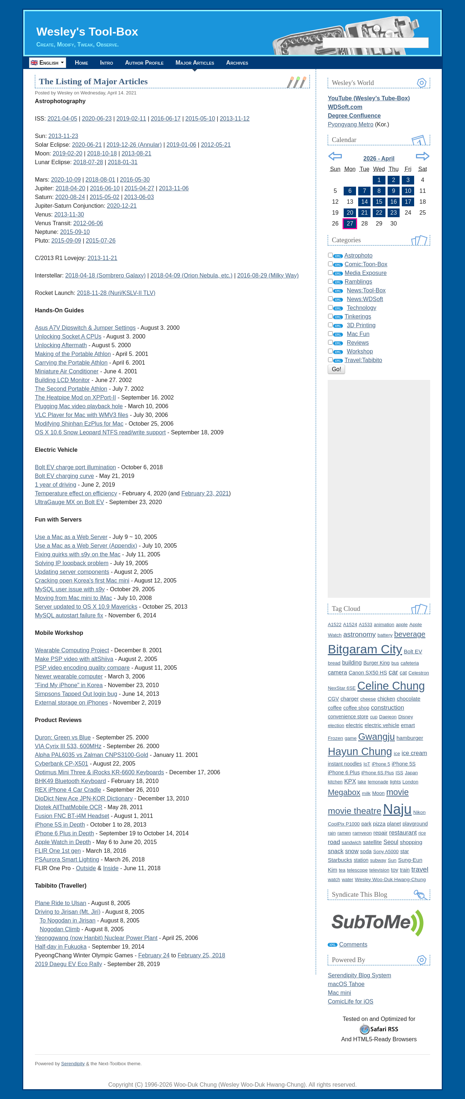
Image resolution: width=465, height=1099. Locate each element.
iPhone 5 (381, 764)
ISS (399, 772)
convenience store (348, 716)
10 (408, 191)
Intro (106, 63)
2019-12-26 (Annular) (134, 145)
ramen (344, 833)
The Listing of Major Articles (93, 81)
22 (379, 213)
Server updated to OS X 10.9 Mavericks (86, 607)
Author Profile (144, 63)
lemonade (378, 781)
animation (384, 624)
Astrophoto (358, 255)
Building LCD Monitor (62, 380)
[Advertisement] (379, 489)
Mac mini (339, 993)
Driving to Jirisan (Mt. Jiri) (67, 912)
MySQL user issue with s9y (70, 589)
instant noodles (345, 764)
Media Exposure (366, 273)
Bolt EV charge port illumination (75, 467)
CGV (333, 699)
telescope (357, 870)
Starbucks (340, 860)
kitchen (335, 781)
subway (378, 860)
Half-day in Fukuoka (60, 947)
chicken (386, 699)
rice (422, 833)
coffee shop (356, 708)
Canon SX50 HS (368, 673)
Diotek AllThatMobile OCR (68, 807)
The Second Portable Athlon (71, 389)
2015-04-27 (139, 188)
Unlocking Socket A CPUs (68, 336)
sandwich (351, 842)
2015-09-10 (75, 232)
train (405, 870)
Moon (378, 793)
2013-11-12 (235, 118)
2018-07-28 (88, 162)
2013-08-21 (136, 153)
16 (394, 202)
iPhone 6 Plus (344, 772)
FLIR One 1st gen (58, 851)
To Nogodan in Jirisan (68, 920)
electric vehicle (382, 725)
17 (408, 202)
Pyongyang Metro (350, 124)
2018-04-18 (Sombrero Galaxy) (105, 275)
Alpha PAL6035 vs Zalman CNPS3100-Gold (91, 755)
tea (342, 870)
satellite (372, 842)
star (404, 851)
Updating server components (72, 572)
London (410, 781)
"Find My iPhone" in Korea (69, 685)
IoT (366, 764)
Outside (86, 868)
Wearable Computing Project (72, 650)
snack (335, 851)
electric (354, 725)
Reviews (358, 343)
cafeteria (410, 663)
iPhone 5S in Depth (60, 825)
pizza (379, 824)
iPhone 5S (404, 764)
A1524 (350, 624)
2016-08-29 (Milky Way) (268, 275)
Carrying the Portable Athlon (71, 363)
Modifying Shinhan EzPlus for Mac (79, 424)
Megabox (344, 792)
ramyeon (362, 833)
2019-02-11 (131, 118)
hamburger (409, 738)
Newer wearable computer (69, 676)
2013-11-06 (174, 188)
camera (337, 672)
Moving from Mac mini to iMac (73, 598)
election (336, 725)
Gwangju (376, 736)
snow (352, 851)
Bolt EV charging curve (64, 476)
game (351, 738)
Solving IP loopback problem (72, 563)
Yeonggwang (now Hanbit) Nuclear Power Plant (96, 938)
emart (408, 725)
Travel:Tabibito (363, 360)
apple (402, 624)
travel (419, 869)
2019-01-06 (181, 145)
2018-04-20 (70, 188)
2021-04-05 (62, 118)
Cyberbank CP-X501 (61, 764)
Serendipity (73, 1063)
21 (364, 213)
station (361, 860)
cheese (368, 699)
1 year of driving (55, 485)
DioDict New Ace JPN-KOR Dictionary (84, 798)
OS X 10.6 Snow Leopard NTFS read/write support (100, 432)
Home (81, 63)
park (366, 824)
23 (394, 213)
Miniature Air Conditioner (66, 371)
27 (350, 223)
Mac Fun (358, 334)
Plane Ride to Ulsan (60, 903)
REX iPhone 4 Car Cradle (68, 790)
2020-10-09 (66, 180)
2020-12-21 (122, 206)
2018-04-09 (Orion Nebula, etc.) (191, 275)
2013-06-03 (139, 197)
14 (364, 202)
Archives (237, 63)
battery (385, 635)
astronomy (359, 634)
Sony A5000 (386, 851)
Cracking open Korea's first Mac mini (82, 580)
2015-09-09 (66, 241)
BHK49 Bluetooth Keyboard (70, 781)
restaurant (403, 832)
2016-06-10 (105, 188)
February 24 (154, 955)
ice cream (414, 753)
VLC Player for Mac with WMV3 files (81, 415)
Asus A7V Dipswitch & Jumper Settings (85, 328)
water (347, 879)
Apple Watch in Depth (63, 842)
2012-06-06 (88, 223)
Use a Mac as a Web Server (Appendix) (86, 546)
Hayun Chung (360, 751)
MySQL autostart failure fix (69, 615)
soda (366, 851)
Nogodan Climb (60, 929)
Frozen (335, 738)
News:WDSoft (365, 299)
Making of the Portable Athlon (73, 354)
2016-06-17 (166, 118)
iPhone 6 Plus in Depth (64, 833)
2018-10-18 (102, 153)
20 (350, 213)
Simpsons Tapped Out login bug (76, 694)
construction (387, 707)
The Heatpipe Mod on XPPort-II (75, 397)
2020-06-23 (97, 118)
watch (334, 879)
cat (403, 673)
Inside (111, 868)
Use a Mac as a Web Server (71, 537)
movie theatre (354, 811)
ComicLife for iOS (350, 1001)
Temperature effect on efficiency (76, 493)
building (352, 663)
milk (366, 793)
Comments (353, 944)
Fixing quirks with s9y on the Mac (78, 554)
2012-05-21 (216, 145)
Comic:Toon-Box (366, 264)
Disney (405, 716)
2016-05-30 (135, 180)
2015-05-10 (200, 118)
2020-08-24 (70, 197)
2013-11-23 (63, 136)
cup (373, 716)
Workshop (360, 351)
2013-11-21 (102, 258)
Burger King (376, 663)
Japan (411, 772)
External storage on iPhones (71, 702)
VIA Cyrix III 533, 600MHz (68, 746)
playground (415, 824)
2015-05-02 (105, 197)
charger (349, 699)
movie (397, 792)
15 (379, 202)
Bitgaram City (365, 649)
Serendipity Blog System (359, 975)
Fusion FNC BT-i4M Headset (72, 816)
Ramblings (358, 282)
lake (362, 781)
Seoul (390, 842)
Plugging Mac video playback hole (79, 406)
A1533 (365, 624)
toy (394, 870)
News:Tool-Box (366, 290)
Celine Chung (391, 686)
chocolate (408, 699)
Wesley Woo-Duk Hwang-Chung (390, 879)
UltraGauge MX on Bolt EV (69, 502)
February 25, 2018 (201, 955)
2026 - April (379, 158)
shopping (411, 842)
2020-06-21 (87, 145)
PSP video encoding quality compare (82, 668)
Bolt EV (413, 651)
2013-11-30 (69, 214)
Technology (361, 308)
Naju (397, 809)
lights (395, 781)
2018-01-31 (123, 162)
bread (334, 663)
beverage (409, 634)
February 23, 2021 (205, 493)
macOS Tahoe (346, 984)
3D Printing (361, 325)
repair (380, 833)
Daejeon (388, 716)
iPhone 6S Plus (377, 772)
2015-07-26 (101, 241)
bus (395, 663)
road (334, 842)
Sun (392, 860)
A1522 (334, 624)
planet (394, 824)
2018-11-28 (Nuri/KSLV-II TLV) (116, 293)
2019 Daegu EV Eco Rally (68, 964)
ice (397, 753)
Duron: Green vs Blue (63, 737)
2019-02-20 (67, 153)
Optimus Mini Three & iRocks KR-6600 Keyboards (99, 772)
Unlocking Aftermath (61, 345)
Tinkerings (358, 316)
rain (332, 833)
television (379, 870)
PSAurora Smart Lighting (67, 859)
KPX (350, 781)
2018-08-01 (100, 180)
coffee (334, 708)
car (393, 672)
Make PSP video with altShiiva (74, 659)
